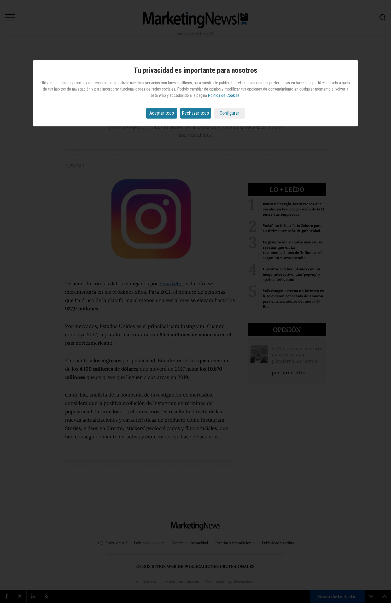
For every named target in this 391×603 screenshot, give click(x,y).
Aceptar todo (161, 113)
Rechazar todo (195, 113)
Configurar (229, 113)
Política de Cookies (224, 95)
